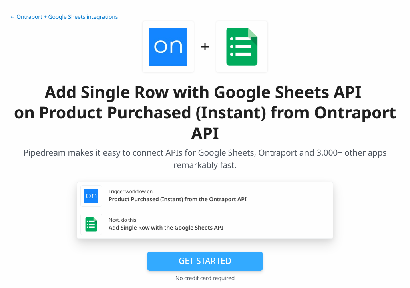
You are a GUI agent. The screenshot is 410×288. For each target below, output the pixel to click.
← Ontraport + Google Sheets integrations (64, 17)
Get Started (205, 260)
